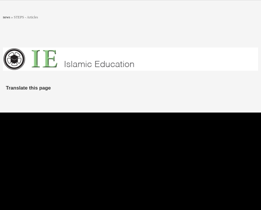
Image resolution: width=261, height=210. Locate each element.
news (6, 17)
